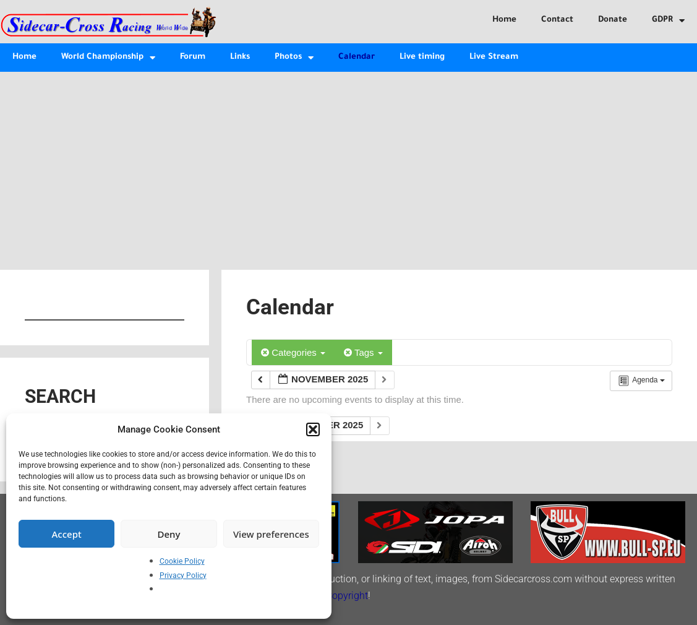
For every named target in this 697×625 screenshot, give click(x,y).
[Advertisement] (348, 164)
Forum (192, 57)
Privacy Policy (183, 575)
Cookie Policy (182, 561)
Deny (169, 534)
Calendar (356, 57)
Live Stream (493, 57)
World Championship (108, 58)
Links (240, 57)
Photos (294, 58)
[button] (313, 429)
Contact (557, 20)
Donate (612, 20)
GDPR (668, 21)
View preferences (271, 534)
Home (504, 20)
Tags (363, 352)
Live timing (422, 57)
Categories (293, 352)
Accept (67, 534)
